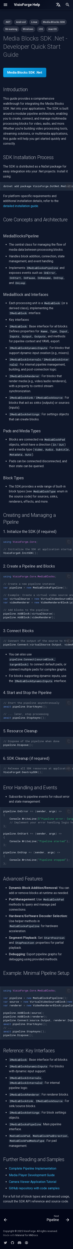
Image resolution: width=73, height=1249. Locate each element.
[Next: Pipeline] (57, 1219)
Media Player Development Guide (32, 1175)
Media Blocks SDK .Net (24, 72)
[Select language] (58, 5)
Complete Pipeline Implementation (32, 1168)
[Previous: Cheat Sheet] (6, 1219)
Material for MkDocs (26, 1235)
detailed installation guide (20, 206)
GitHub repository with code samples (34, 1188)
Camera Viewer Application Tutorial (32, 1182)
